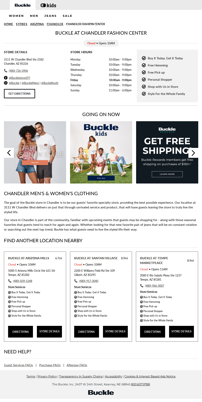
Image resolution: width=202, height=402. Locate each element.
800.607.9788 (140, 390)
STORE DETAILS (49, 331)
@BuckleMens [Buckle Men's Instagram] (30, 83)
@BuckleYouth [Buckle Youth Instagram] (49, 83)
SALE (68, 16)
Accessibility (113, 382)
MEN (34, 16)
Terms (30, 382)
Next (193, 153)
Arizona (37, 24)
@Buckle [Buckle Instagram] (14, 83)
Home (8, 24)
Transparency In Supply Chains (81, 382)
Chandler (55, 24)
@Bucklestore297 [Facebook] (19, 77)
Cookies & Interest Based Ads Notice (150, 382)
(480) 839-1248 (22, 281)
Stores (21, 24)
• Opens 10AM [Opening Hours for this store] (22, 264)
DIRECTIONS (20, 331)
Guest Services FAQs (18, 365)
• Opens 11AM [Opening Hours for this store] (153, 269)
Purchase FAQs (50, 365)
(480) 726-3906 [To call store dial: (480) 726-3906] (18, 70)
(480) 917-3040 (88, 281)
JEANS (50, 16)
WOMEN (16, 16)
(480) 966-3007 (154, 285)
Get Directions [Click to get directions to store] (19, 93)
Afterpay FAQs (77, 365)
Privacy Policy (47, 382)
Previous (9, 153)
